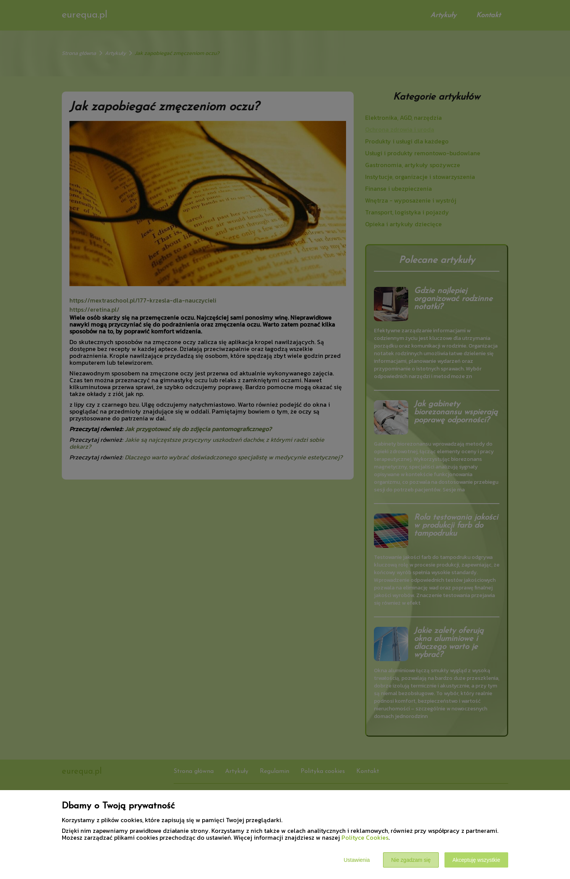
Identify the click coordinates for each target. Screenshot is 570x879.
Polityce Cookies (364, 837)
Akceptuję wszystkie (476, 860)
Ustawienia (357, 860)
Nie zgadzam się (411, 860)
